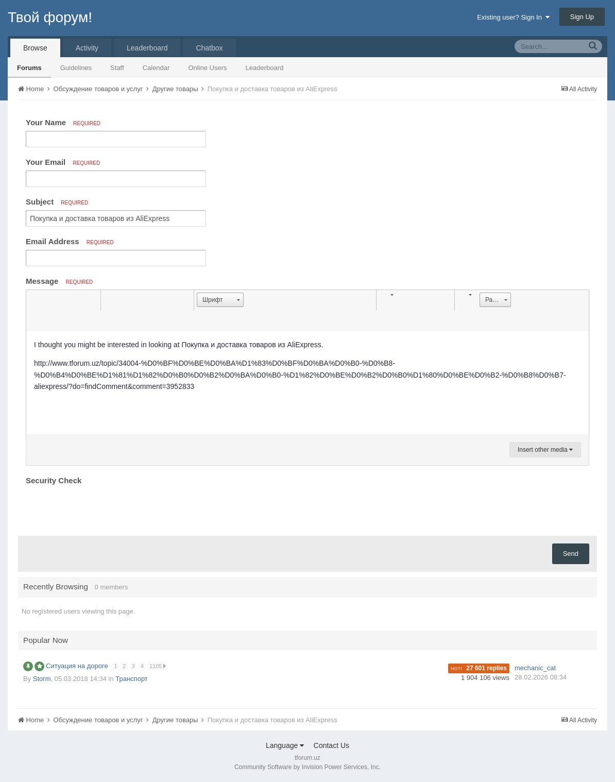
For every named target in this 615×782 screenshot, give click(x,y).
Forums (29, 68)
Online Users (207, 68)
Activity (87, 48)
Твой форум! (50, 17)
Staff (117, 68)
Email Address (70, 241)
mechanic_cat (535, 668)
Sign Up (582, 17)
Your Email (63, 162)
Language (285, 745)
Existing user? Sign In (513, 17)
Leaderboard (265, 68)
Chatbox (209, 48)
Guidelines (76, 68)
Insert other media (545, 449)
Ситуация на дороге (78, 666)
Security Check (53, 480)
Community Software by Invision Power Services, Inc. (307, 767)
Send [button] (570, 553)
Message (59, 281)
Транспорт (131, 679)
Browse (35, 48)
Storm (42, 679)
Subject (57, 201)
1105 (158, 666)
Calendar (156, 68)
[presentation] (104, 508)
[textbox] (307, 382)
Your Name (63, 122)
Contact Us (331, 745)
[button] (35, 300)
